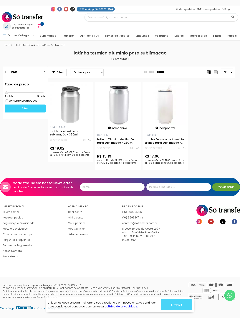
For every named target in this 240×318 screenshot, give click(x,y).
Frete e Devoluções (15, 229)
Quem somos (11, 212)
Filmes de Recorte (117, 36)
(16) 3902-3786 (132, 212)
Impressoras (198, 36)
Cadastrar (226, 186)
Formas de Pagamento (17, 245)
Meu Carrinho (76, 229)
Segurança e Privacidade (18, 223)
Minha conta (75, 217)
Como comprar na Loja (17, 234)
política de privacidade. (121, 306)
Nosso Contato (12, 251)
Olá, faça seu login (22, 24)
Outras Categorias (18, 35)
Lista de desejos (78, 234)
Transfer (68, 36)
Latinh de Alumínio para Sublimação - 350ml (66, 133)
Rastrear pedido (13, 217)
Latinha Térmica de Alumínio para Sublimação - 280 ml (116, 141)
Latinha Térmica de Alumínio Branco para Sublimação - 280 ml (164, 141)
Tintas (217, 36)
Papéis (232, 36)
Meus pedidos (185, 9)
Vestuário (161, 36)
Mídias (179, 36)
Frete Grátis (10, 256)
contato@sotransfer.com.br (139, 223)
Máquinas (142, 36)
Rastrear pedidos (208, 9)
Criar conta (75, 212)
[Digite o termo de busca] (156, 17)
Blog (226, 9)
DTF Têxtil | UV (89, 36)
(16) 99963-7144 (132, 217)
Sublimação (48, 36)
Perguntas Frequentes (17, 240)
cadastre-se (22, 27)
